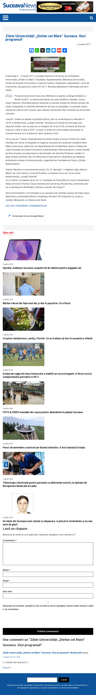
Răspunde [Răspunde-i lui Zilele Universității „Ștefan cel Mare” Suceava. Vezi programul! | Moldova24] (7, 668)
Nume (6, 570)
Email (6, 580)
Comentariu (10, 540)
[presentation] (24, 620)
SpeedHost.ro (55, 688)
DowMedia (75, 688)
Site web (7, 591)
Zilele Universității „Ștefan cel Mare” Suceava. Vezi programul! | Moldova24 (42, 652)
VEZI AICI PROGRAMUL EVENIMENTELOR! (26, 206)
